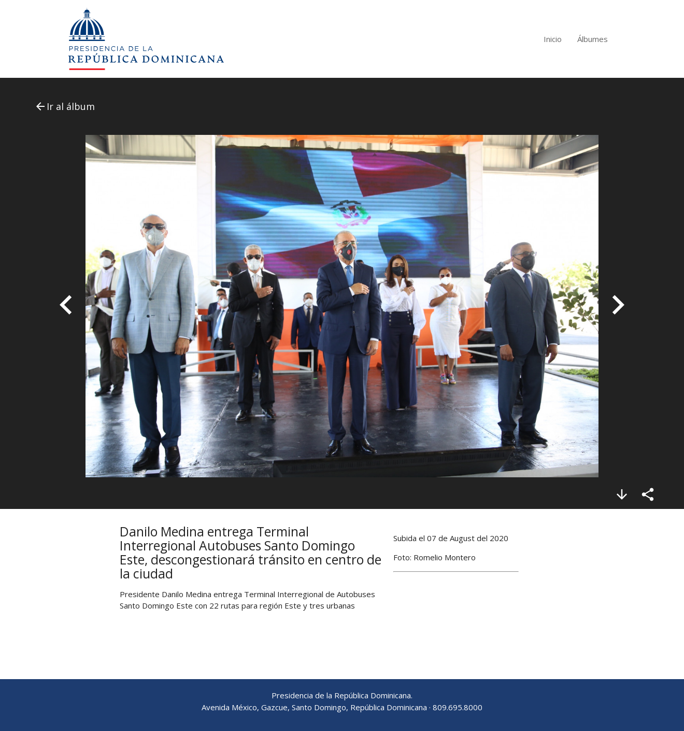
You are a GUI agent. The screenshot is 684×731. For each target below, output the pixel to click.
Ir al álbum (64, 106)
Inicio (553, 39)
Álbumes (592, 39)
